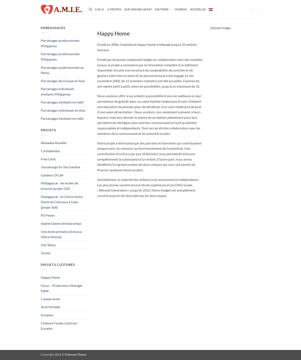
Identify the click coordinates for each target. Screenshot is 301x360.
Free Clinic (48, 159)
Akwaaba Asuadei (53, 143)
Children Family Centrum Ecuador (59, 326)
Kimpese (47, 315)
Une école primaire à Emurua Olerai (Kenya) (61, 234)
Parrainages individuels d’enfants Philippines (57, 91)
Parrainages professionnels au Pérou (62, 70)
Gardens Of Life (52, 175)
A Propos (114, 9)
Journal (180, 9)
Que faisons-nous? (138, 9)
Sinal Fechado (50, 307)
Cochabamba (50, 151)
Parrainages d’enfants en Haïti (62, 102)
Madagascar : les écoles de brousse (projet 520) (59, 185)
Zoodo (45, 253)
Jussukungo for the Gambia (60, 167)
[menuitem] (211, 9)
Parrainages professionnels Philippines (60, 43)
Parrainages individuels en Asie (63, 110)
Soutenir (163, 9)
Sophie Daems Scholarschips (61, 223)
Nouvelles (198, 9)
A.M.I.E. (100, 9)
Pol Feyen (48, 215)
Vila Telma (48, 245)
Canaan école (50, 299)
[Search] (90, 9)
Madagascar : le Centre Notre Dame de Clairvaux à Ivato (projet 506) (62, 202)
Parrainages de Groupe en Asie (63, 81)
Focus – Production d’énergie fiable (61, 288)
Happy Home (50, 277)
